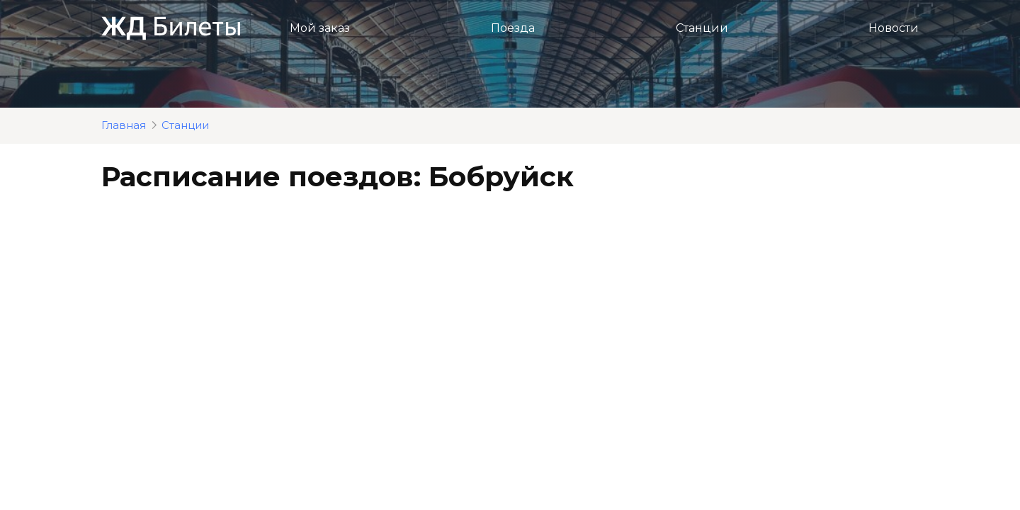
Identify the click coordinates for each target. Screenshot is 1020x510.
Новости (893, 28)
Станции (702, 28)
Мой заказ (320, 28)
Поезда (513, 28)
